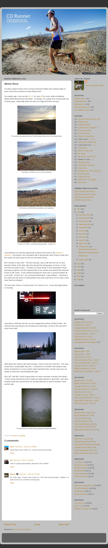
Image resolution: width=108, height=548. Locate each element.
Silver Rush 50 (79, 337)
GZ (11, 460)
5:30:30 (96, 360)
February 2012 (84, 246)
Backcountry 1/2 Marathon (83, 371)
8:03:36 (93, 328)
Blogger (58, 539)
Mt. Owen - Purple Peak (86, 156)
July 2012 (82, 231)
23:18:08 (92, 366)
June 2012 (83, 234)
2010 (79, 267)
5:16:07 (93, 383)
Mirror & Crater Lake (85, 151)
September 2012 (85, 224)
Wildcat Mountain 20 (81, 368)
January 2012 (84, 260)
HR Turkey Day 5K (81, 403)
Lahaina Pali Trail (84, 176)
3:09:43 (92, 442)
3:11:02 (97, 398)
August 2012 (83, 227)
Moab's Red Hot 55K (81, 383)
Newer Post (10, 524)
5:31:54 (94, 453)
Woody (12, 474)
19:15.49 (92, 403)
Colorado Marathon (81, 442)
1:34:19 (89, 439)
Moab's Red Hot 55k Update (88, 252)
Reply (12, 453)
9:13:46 (88, 421)
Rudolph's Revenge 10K (83, 509)
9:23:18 (89, 357)
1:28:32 (97, 371)
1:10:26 (95, 430)
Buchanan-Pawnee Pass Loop (89, 119)
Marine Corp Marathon (82, 453)
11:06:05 (94, 363)
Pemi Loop (82, 182)
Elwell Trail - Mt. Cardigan (87, 179)
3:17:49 (90, 415)
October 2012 (84, 221)
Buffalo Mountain (84, 125)
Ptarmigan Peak (84, 162)
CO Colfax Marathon (81, 488)
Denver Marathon (80, 474)
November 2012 (85, 218)
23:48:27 (92, 395)
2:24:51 (93, 368)
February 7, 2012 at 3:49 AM (23, 460)
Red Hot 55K (79, 325)
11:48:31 (94, 389)
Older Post (63, 524)
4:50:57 (87, 354)
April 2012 (83, 240)
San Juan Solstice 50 (82, 107)
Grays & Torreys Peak (86, 136)
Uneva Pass (82, 168)
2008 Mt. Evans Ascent (82, 200)
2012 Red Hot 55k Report (87, 249)
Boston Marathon (80, 415)
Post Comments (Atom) (22, 529)
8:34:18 (89, 392)
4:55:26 (87, 325)
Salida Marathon (80, 101)
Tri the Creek (79, 418)
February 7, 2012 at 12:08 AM (26, 447)
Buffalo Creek (83, 122)
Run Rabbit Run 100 (81, 110)
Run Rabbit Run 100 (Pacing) (85, 342)
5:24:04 (93, 424)
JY (32, 96)
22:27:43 (92, 339)
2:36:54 (96, 400)
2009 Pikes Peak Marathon (84, 197)
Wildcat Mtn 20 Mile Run (83, 400)
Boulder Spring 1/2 (81, 412)
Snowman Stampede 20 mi (84, 485)
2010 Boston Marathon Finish (85, 194)
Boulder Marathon (80, 468)
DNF (88, 351)
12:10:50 (89, 380)
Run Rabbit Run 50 (81, 427)
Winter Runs (82, 256)
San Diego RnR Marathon (83, 444)
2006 (79, 279)
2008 (79, 273)
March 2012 (83, 243)
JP (29, 96)
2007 (79, 276)
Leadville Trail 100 (80, 339)
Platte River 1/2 (79, 439)
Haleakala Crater (84, 174)
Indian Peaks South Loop (87, 142)
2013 (79, 209)
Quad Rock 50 (79, 104)
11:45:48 (89, 322)
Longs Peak (82, 148)
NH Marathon (79, 471)
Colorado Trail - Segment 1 (88, 127)
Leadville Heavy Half (81, 447)
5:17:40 (96, 331)
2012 (79, 212)
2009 (79, 270)
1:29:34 (91, 412)
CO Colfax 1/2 (79, 462)
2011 (79, 264)
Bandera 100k (79, 98)
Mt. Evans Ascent (80, 465)
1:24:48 (87, 418)
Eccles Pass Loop (84, 130)
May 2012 (82, 237)
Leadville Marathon (81, 334)
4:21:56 (92, 334)
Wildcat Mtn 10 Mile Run (83, 430)
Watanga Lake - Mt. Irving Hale (89, 171)
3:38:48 (96, 444)
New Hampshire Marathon (83, 398)
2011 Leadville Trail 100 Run (84, 191)
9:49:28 (92, 427)
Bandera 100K (79, 322)
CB (41, 96)
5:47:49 (93, 450)
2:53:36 (93, 447)
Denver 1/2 (78, 506)
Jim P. (12, 447)
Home (37, 524)
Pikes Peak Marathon (82, 424)
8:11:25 (89, 337)
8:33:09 (93, 386)
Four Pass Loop (84, 133)
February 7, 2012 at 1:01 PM (29, 474)
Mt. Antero (82, 153)
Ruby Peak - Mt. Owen (86, 165)
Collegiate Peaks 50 (81, 328)
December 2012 (85, 215)
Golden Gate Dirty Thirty (83, 331)
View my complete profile (94, 85)
